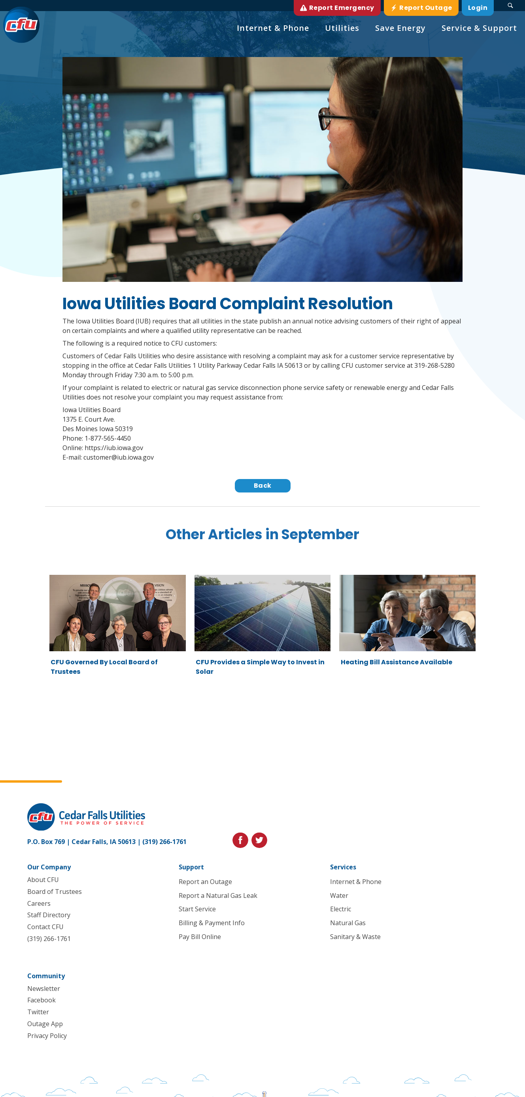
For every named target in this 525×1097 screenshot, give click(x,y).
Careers (39, 903)
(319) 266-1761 (164, 841)
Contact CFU (45, 926)
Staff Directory (48, 915)
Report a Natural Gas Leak (218, 895)
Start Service (197, 909)
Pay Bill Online (200, 936)
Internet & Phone (355, 881)
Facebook (41, 1000)
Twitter (38, 1012)
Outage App (45, 1023)
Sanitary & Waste (355, 936)
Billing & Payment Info (212, 923)
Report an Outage (205, 881)
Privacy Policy (47, 1035)
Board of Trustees (54, 891)
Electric (340, 909)
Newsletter (43, 988)
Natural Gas (348, 923)
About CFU (43, 879)
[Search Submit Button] (510, 5)
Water (339, 895)
